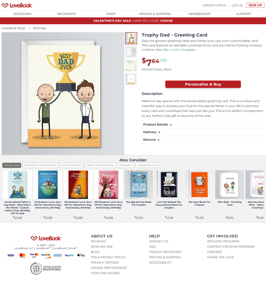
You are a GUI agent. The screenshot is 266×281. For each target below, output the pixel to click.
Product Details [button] (158, 124)
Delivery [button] (152, 132)
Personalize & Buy (203, 84)
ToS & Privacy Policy (108, 257)
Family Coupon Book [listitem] (100, 165)
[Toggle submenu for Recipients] (67, 14)
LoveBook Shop (13, 28)
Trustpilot (188, 50)
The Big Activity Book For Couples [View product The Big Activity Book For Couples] (138, 203)
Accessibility (160, 262)
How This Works (105, 273)
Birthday (39, 28)
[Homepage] (17, 5)
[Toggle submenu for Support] (243, 14)
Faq (152, 246)
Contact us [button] (158, 241)
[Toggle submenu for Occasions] (22, 14)
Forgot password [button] (165, 252)
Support (243, 14)
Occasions (22, 14)
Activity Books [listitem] (71, 165)
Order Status (214, 5)
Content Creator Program (230, 246)
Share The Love (220, 257)
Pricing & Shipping (155, 14)
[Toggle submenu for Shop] (111, 14)
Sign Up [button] (255, 5)
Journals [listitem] (125, 165)
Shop (110, 14)
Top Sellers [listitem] (12, 165)
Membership (199, 14)
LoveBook (175, 49)
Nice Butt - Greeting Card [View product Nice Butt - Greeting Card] (230, 203)
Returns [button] (151, 140)
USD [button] (163, 60)
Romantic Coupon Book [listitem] (40, 165)
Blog (95, 252)
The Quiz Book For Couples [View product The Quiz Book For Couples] (199, 203)
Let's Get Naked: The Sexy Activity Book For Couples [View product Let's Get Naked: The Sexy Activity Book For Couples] (169, 205)
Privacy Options (105, 262)
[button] (131, 38)
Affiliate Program (223, 241)
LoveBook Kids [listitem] (147, 165)
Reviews (98, 241)
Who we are (102, 246)
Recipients (66, 14)
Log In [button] (237, 5)
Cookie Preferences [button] (109, 268)
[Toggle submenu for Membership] (199, 14)
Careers (214, 252)
